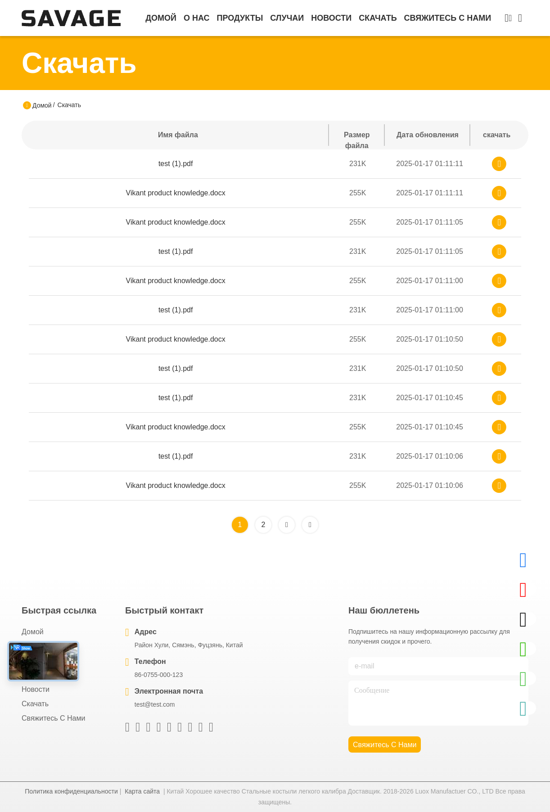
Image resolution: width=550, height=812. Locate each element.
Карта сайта (142, 791)
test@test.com (155, 704)
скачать (378, 18)
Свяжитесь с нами (447, 18)
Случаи (287, 18)
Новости (331, 18)
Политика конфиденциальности (71, 791)
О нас (197, 18)
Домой (160, 18)
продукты (240, 18)
